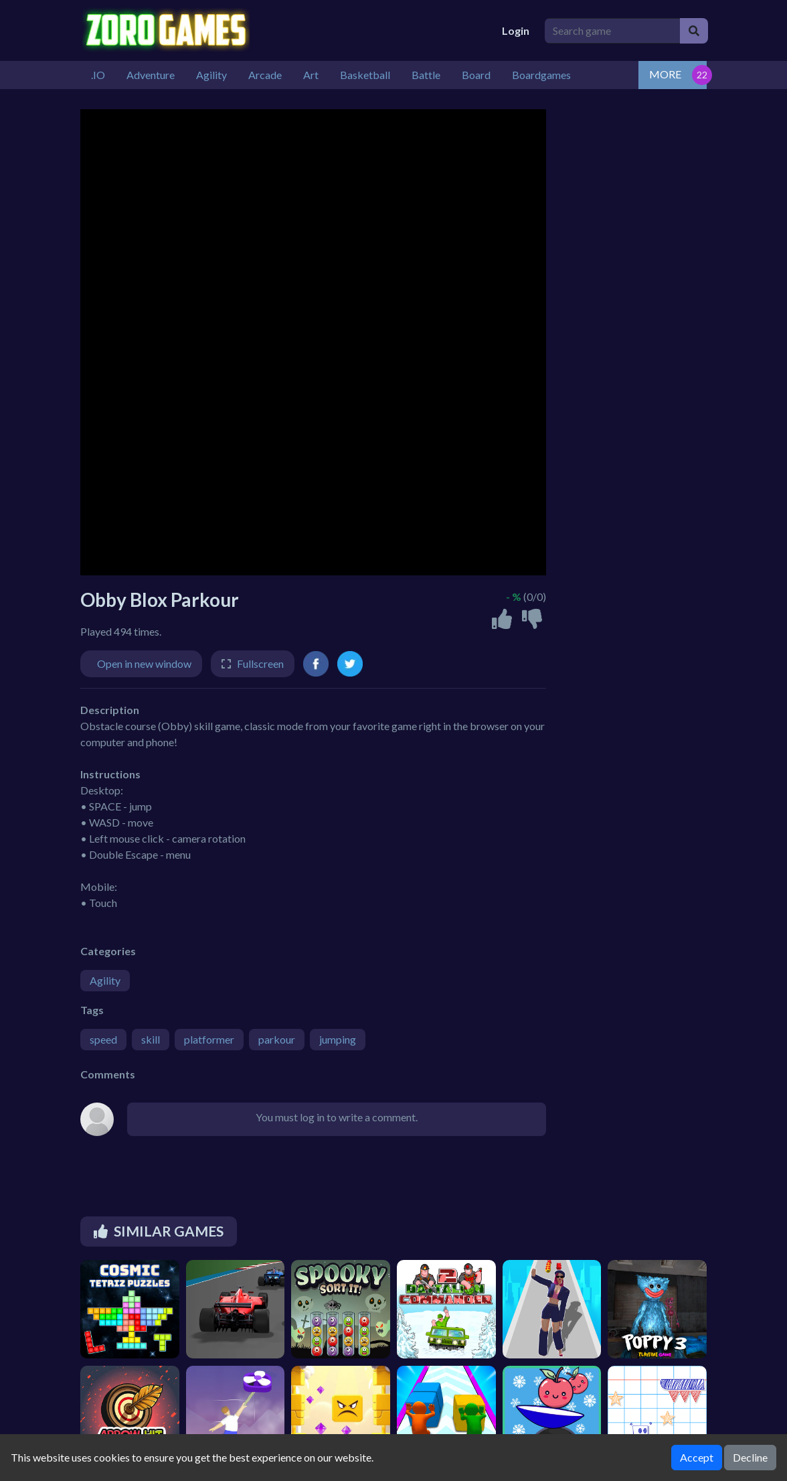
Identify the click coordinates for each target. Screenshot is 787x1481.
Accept (696, 1457)
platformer (209, 1039)
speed (103, 1039)
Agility (105, 980)
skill (150, 1039)
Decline (750, 1457)
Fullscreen (260, 663)
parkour (276, 1039)
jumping (337, 1039)
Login (515, 30)
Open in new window (144, 663)
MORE (665, 74)
